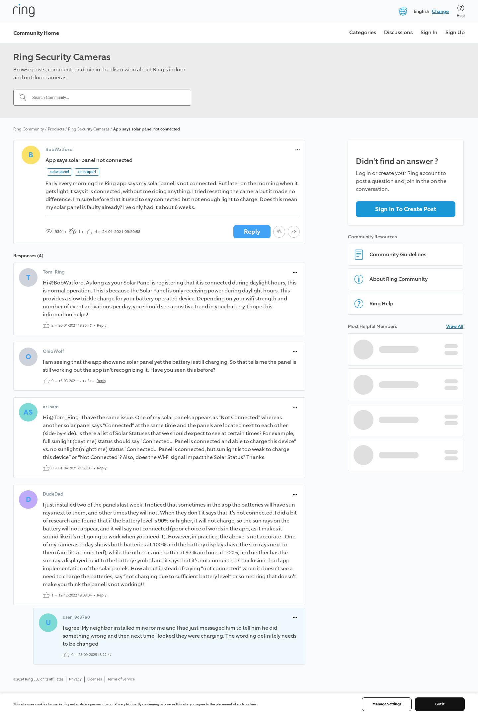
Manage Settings (386, 704)
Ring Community (28, 129)
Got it (439, 704)
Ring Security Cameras (88, 129)
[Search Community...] (106, 97)
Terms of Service (121, 679)
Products (56, 129)
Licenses (94, 679)
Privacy (75, 679)
